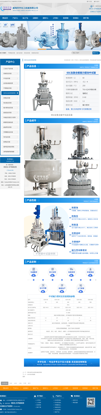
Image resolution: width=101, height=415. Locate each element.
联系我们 (75, 18)
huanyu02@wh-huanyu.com (12, 182)
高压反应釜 (27, 53)
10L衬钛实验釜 (31, 374)
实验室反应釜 (35, 53)
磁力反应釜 (19, 53)
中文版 (90, 1)
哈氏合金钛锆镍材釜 (84, 60)
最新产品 (35, 388)
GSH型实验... (58, 402)
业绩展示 (35, 18)
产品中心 (15, 18)
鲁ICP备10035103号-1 (11, 412)
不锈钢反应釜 (11, 53)
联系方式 (75, 400)
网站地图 (75, 402)
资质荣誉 (65, 18)
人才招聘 (65, 388)
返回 (24, 376)
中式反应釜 (58, 409)
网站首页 (5, 18)
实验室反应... (58, 407)
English (97, 1)
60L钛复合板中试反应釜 (95, 60)
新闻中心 (45, 18)
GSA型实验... (58, 400)
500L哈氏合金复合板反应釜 (34, 372)
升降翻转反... (58, 405)
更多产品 (57, 412)
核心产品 (25, 18)
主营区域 (4, 383)
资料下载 (86, 18)
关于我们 (38, 396)
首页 (72, 60)
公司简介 (55, 18)
